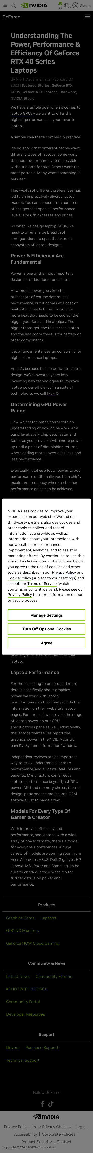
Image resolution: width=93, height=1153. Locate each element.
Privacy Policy (64, 572)
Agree (46, 642)
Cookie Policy (19, 577)
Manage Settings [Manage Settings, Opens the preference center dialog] (46, 615)
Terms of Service (42, 583)
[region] (46, 576)
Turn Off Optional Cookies (46, 628)
